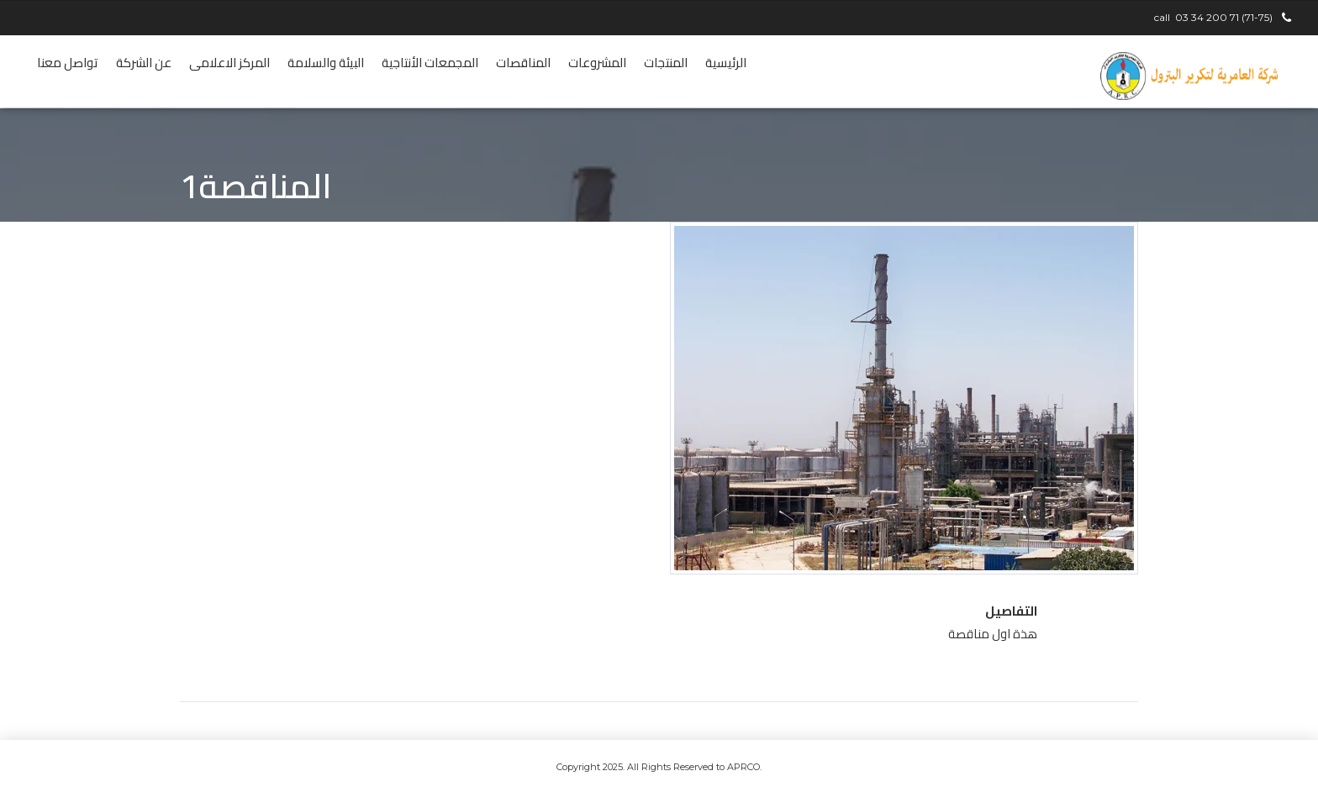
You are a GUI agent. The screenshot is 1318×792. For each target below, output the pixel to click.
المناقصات (523, 62)
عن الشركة (143, 62)
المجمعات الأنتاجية (430, 62)
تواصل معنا (67, 62)
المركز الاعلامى (229, 62)
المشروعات (597, 62)
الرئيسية (725, 62)
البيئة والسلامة (325, 62)
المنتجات (666, 62)
